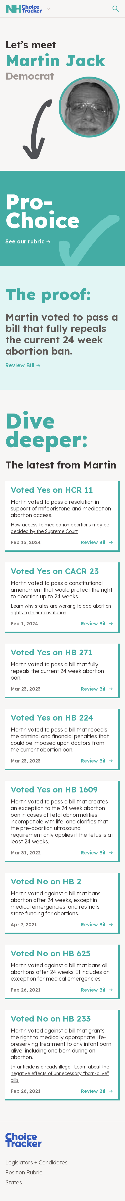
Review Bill (19, 365)
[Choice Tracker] (62, 1140)
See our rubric (24, 241)
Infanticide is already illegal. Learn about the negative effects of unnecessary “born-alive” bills (60, 1073)
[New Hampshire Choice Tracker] (23, 8)
